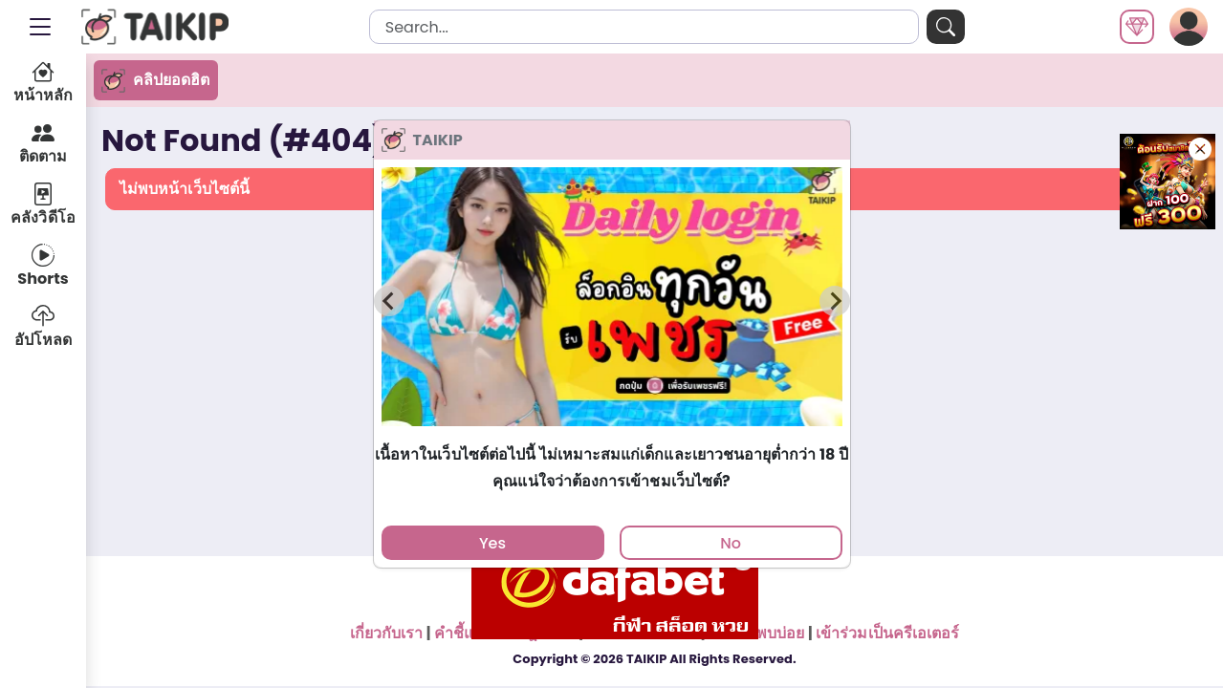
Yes (492, 543)
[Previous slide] (389, 301)
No (730, 543)
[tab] (611, 435)
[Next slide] (834, 301)
